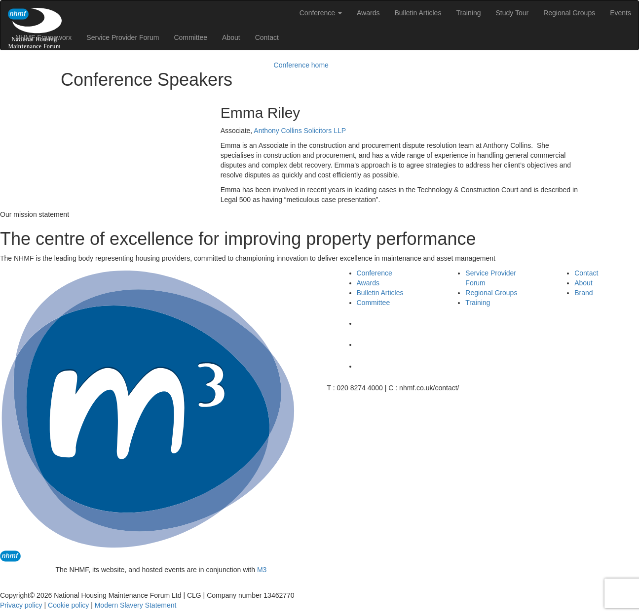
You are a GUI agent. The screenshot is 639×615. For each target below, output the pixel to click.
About (231, 37)
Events (620, 13)
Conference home (301, 65)
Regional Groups (569, 13)
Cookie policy (68, 605)
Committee (190, 37)
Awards (368, 13)
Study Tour (511, 13)
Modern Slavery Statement (136, 605)
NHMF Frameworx (43, 37)
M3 (261, 570)
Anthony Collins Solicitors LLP (300, 131)
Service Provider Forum (122, 37)
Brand (583, 293)
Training (468, 13)
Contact (267, 37)
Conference (321, 13)
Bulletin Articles (417, 13)
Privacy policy (21, 605)
